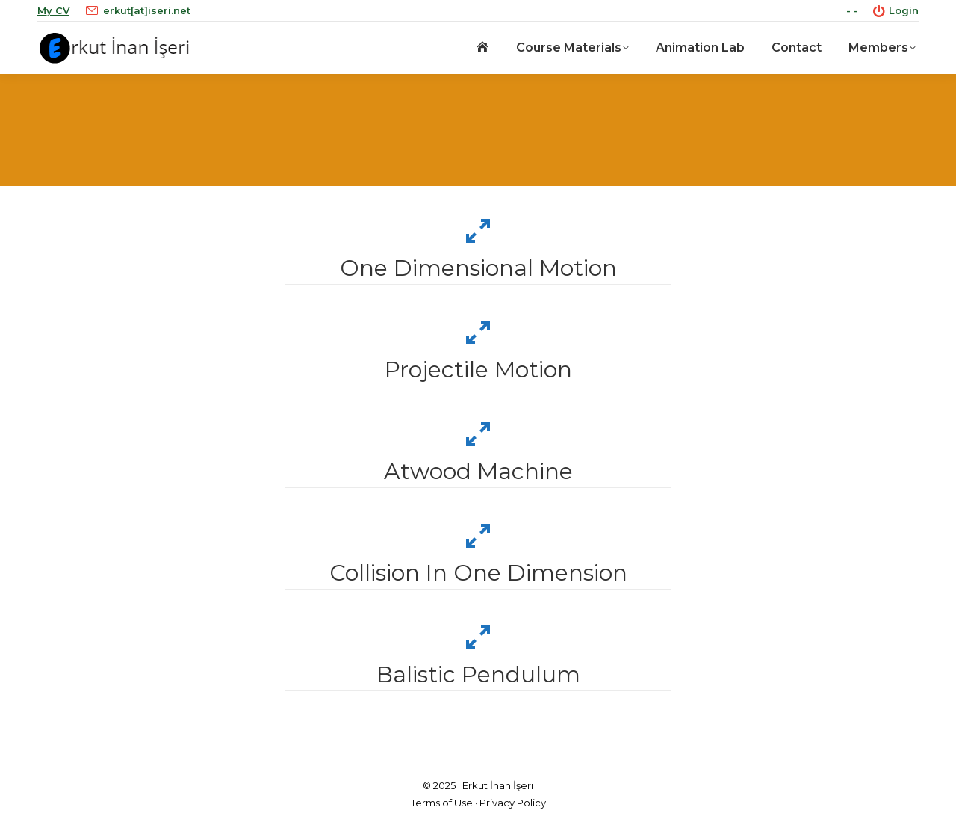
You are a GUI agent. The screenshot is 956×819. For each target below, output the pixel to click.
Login (896, 10)
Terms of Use (442, 803)
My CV (53, 10)
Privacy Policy (512, 803)
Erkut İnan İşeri (497, 785)
